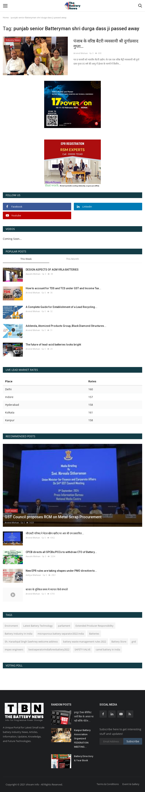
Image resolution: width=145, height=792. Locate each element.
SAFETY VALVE (82, 649)
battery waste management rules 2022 (84, 641)
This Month (72, 259)
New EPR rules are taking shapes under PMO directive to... (61, 570)
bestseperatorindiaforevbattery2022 (49, 649)
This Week (26, 259)
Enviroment (11, 625)
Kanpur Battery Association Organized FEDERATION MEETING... (82, 738)
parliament (64, 625)
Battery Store (118, 641)
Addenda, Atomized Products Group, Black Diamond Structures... (66, 325)
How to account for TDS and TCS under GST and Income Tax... (63, 288)
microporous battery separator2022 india (61, 633)
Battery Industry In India (18, 633)
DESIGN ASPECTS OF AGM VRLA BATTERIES (52, 269)
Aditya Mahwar (33, 575)
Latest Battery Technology (38, 625)
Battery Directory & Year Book (83, 758)
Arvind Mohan (80, 53)
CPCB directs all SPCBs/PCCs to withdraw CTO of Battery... (61, 552)
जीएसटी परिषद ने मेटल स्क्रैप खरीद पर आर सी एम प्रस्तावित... (55, 533)
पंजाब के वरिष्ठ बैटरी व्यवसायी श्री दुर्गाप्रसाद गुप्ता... (105, 44)
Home (6, 17)
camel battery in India (108, 649)
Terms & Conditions (108, 784)
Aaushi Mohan (33, 273)
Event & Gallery (130, 784)
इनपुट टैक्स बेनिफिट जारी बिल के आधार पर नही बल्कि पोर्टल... (83, 716)
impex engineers (14, 649)
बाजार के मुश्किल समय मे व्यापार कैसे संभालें (47, 589)
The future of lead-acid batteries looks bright (53, 344)
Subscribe (132, 741)
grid (134, 641)
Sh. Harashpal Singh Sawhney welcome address (31, 641)
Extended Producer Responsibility (94, 625)
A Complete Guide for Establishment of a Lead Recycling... (61, 306)
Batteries (94, 633)
